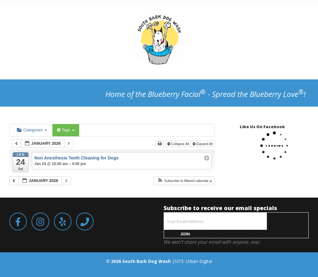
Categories (32, 130)
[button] (184, 181)
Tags (65, 130)
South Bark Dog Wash (146, 261)
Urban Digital (199, 261)
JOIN (185, 234)
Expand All (203, 144)
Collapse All (178, 144)
